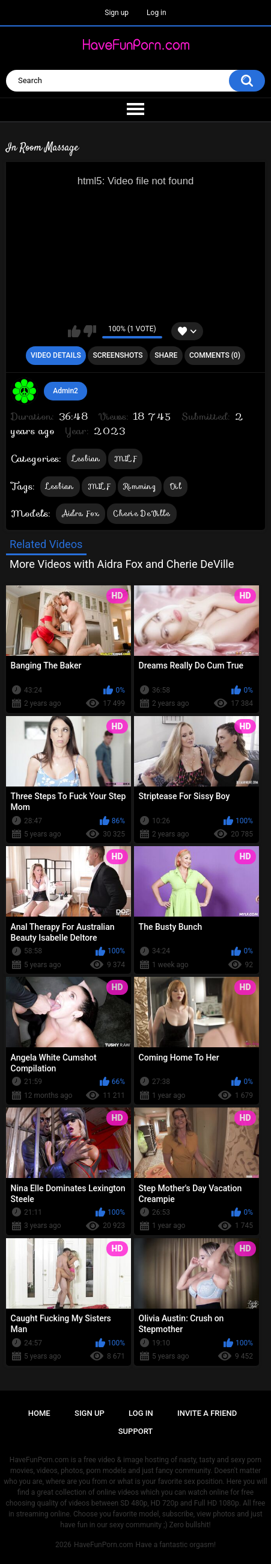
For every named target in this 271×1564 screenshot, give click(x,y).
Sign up (117, 12)
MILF (125, 458)
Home (39, 1413)
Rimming (140, 486)
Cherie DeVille (141, 513)
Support (135, 1431)
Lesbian (86, 458)
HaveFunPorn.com (103, 1545)
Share (165, 355)
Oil (175, 486)
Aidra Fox (81, 513)
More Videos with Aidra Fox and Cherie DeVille (122, 564)
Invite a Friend (207, 1413)
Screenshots (117, 355)
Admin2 (65, 391)
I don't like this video (90, 331)
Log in (156, 12)
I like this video (74, 331)
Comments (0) (214, 355)
